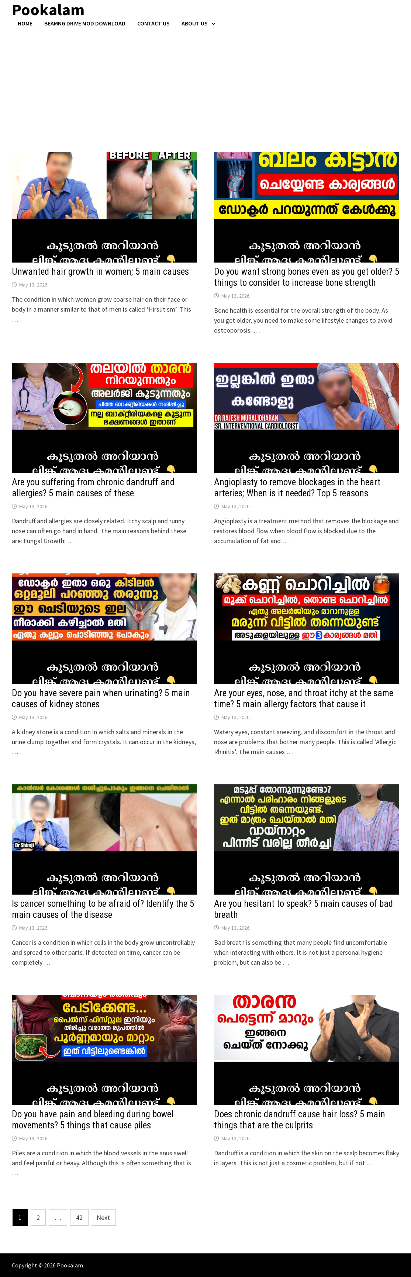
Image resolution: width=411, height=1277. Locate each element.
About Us (195, 23)
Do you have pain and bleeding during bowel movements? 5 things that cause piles (92, 1120)
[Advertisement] (205, 82)
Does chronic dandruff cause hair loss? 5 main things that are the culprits (299, 1120)
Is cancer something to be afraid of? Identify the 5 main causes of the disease (103, 909)
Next (103, 1217)
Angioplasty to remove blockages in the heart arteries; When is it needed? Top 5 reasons (297, 488)
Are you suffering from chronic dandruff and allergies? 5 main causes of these (93, 488)
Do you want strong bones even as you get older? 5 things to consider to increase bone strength (306, 277)
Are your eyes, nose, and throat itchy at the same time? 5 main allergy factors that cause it (303, 698)
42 (79, 1217)
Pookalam (70, 1265)
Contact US (153, 23)
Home (25, 23)
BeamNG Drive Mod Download (84, 23)
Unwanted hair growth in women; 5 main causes (100, 271)
